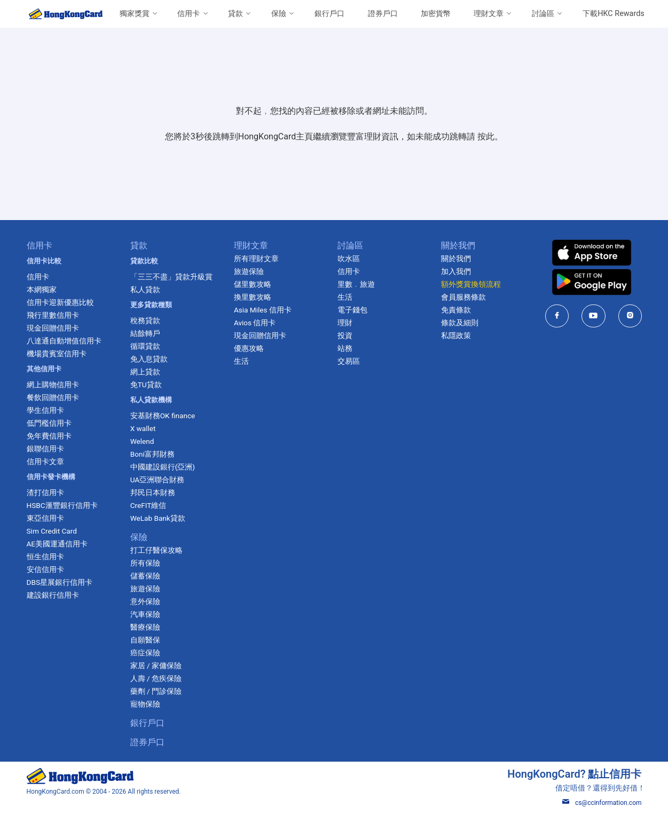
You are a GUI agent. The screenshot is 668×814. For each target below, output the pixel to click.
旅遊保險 (145, 588)
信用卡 (188, 13)
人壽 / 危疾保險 (156, 678)
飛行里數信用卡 (53, 315)
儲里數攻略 (252, 284)
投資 (344, 335)
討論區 (543, 13)
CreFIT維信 (148, 505)
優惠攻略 (249, 348)
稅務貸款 (145, 320)
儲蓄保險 (145, 576)
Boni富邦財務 (152, 454)
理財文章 (489, 13)
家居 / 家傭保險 (156, 665)
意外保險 (145, 601)
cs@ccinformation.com (602, 803)
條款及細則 (459, 322)
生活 (241, 361)
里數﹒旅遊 (356, 284)
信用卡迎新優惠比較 (60, 302)
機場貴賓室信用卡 (57, 353)
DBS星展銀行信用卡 (59, 582)
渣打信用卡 (45, 492)
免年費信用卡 (49, 436)
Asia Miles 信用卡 (263, 310)
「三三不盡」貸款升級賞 (171, 276)
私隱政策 (456, 335)
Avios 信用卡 (255, 322)
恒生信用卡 (45, 556)
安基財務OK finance (162, 415)
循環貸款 (145, 346)
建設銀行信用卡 (53, 595)
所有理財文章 (256, 258)
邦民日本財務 (152, 492)
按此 (485, 136)
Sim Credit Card (52, 531)
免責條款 (456, 310)
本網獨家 (42, 289)
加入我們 (456, 271)
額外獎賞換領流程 (471, 284)
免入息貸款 (149, 359)
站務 (344, 348)
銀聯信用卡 (45, 448)
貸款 (235, 13)
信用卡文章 (45, 461)
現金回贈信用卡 (53, 328)
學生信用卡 (45, 410)
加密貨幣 (436, 13)
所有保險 (145, 563)
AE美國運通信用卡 (57, 543)
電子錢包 (352, 310)
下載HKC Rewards (613, 13)
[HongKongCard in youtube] (593, 315)
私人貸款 (145, 289)
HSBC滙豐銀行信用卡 (62, 505)
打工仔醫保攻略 (156, 550)
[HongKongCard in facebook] (557, 315)
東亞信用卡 (45, 518)
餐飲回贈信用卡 (53, 397)
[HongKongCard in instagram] (630, 315)
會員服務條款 (463, 297)
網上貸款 (145, 371)
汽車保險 (145, 614)
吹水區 (348, 258)
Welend (142, 441)
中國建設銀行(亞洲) (162, 467)
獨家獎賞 (135, 13)
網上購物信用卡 (53, 384)
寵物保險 (145, 704)
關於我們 (456, 258)
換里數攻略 (252, 297)
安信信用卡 (45, 569)
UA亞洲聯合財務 (157, 479)
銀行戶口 (329, 13)
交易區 (348, 361)
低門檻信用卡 (49, 423)
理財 (344, 322)
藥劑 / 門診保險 (156, 691)
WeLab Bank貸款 (157, 518)
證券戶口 (383, 13)
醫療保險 (145, 627)
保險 (278, 13)
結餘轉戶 (145, 333)
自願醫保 (145, 640)
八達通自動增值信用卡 (64, 340)
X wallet (143, 428)
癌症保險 (145, 652)
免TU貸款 (146, 384)
